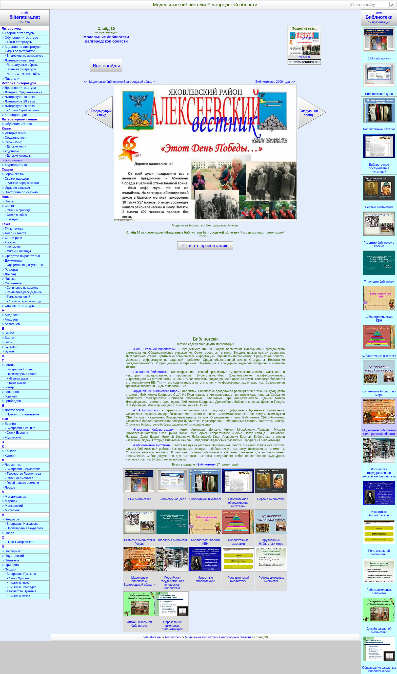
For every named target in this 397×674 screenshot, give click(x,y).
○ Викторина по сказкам (20, 192)
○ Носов (8, 533)
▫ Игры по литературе (20, 51)
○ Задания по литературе (21, 47)
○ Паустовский (13, 556)
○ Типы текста (12, 228)
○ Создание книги (15, 137)
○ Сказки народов (15, 178)
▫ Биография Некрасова (21, 523)
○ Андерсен (10, 315)
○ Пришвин (10, 565)
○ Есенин (9, 424)
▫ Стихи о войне (16, 215)
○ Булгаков (10, 347)
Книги (6, 128)
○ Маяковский (12, 506)
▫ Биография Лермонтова (23, 469)
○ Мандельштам (14, 496)
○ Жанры (9, 242)
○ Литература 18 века (18, 97)
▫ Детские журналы (18, 155)
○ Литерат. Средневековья (22, 92)
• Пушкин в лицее (18, 582)
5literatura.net (152, 637)
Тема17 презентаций (379, 17)
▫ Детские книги (15, 146)
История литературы (19, 83)
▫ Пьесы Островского (19, 542)
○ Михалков (11, 510)
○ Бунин (8, 351)
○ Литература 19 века (18, 101)
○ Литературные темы (18, 60)
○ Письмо (9, 279)
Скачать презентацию (205, 245)
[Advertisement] (205, 48)
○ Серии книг (12, 142)
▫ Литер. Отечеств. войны (23, 74)
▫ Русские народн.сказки (22, 183)
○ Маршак (9, 501)
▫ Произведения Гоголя (21, 374)
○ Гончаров (10, 392)
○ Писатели (10, 78)
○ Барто (8, 338)
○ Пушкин (9, 569)
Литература (11, 28)
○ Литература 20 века (18, 106)
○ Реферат (10, 269)
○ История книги (14, 133)
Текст (6, 224)
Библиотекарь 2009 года (275, 81)
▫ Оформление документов (24, 265)
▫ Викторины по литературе (24, 55)
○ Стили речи (12, 238)
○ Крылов (9, 451)
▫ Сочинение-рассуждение (23, 292)
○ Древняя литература (19, 88)
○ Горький (9, 396)
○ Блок (7, 342)
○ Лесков (8, 487)
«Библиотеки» (206, 464)
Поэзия (7, 197)
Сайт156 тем (24, 17)
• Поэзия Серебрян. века (23, 110)
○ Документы (12, 260)
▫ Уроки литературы (18, 42)
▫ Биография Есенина (20, 428)
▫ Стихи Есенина (16, 432)
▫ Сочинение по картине (21, 287)
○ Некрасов (10, 519)
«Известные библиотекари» (153, 429)
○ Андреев (10, 319)
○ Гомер (8, 387)
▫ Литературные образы (21, 65)
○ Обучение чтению (17, 124)
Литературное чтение (19, 119)
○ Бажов (8, 333)
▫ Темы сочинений (17, 297)
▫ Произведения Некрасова (24, 528)
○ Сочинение (12, 283)
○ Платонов (10, 560)
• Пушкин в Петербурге (21, 586)
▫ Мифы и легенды (18, 251)
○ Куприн (8, 455)
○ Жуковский (11, 437)
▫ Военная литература (20, 69)
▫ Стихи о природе (17, 210)
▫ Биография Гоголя (18, 369)
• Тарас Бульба (16, 382)
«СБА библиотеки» (146, 410)
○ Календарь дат (14, 115)
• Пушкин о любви (18, 595)
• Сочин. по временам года (24, 301)
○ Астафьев (11, 324)
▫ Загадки (11, 219)
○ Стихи (8, 206)
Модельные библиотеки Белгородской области (106, 39)
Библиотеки (173, 637)
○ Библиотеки (12, 160)
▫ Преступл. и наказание (22, 414)
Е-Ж (5, 419)
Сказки (7, 169)
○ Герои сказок (13, 174)
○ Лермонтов (12, 465)
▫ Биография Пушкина (20, 574)
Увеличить (304, 55)
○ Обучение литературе (20, 37)
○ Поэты (8, 201)
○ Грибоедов (11, 401)
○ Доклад (9, 274)
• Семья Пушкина (18, 578)
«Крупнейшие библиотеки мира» (156, 391)
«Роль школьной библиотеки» (154, 349)
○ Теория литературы (18, 33)
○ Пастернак (11, 551)
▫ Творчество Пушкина (20, 591)
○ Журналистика (14, 165)
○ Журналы (10, 151)
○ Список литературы (18, 306)
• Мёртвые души (17, 378)
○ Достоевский (13, 410)
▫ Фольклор (13, 246)
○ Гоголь (8, 365)
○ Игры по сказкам (16, 187)
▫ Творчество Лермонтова (23, 473)
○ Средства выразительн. (21, 256)
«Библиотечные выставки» (152, 445)
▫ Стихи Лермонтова (19, 478)
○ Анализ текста (14, 233)
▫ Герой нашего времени (22, 483)
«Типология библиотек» (150, 372)
